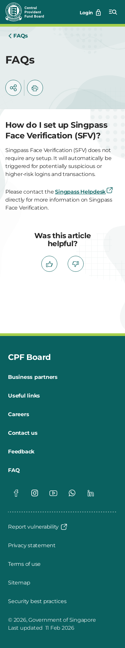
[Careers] (18, 414)
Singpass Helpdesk (84, 192)
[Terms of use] (24, 564)
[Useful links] (24, 396)
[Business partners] (33, 377)
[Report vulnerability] (38, 527)
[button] (13, 88)
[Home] (18, 36)
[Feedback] (21, 452)
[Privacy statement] (32, 546)
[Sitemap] (19, 583)
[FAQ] (14, 470)
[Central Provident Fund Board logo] (28, 12)
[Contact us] (23, 433)
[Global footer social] (16, 493)
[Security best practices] (37, 601)
